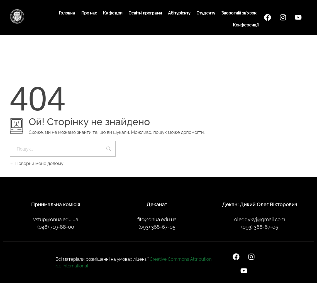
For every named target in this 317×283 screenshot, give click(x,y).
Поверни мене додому (37, 163)
